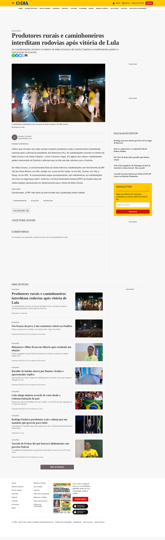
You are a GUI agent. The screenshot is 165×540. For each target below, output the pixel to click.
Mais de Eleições (57, 467)
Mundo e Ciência (102, 8)
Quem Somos (99, 522)
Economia (83, 8)
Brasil (91, 8)
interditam (48, 201)
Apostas (124, 8)
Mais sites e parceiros (138, 8)
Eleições (16, 31)
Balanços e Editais (40, 497)
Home (20, 8)
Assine (149, 3)
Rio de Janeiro (44, 8)
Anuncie (51, 522)
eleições (35, 201)
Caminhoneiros (20, 201)
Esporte (65, 8)
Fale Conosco (88, 522)
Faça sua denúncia (40, 501)
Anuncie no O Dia (138, 3)
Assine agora (80, 499)
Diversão (56, 8)
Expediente (77, 522)
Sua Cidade (114, 8)
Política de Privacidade (38, 505)
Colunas (73, 8)
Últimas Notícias (31, 8)
